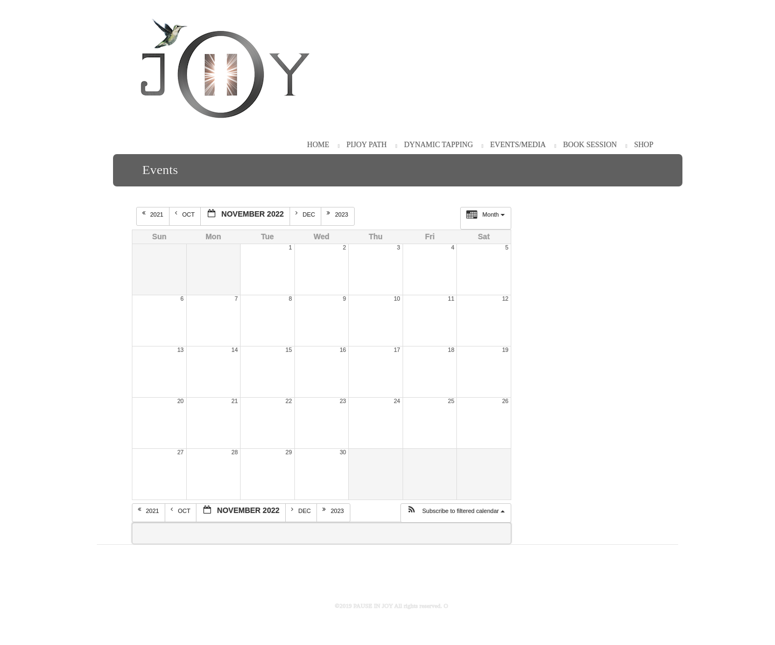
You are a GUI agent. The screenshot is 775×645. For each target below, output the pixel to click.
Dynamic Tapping (438, 145)
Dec (305, 214)
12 (505, 298)
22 (289, 401)
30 (343, 452)
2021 (153, 214)
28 (234, 452)
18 (451, 349)
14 (234, 349)
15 (289, 349)
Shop (643, 145)
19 (505, 349)
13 (180, 349)
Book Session (590, 145)
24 (397, 401)
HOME (318, 145)
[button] (455, 513)
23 (343, 401)
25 (451, 401)
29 (289, 452)
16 (343, 349)
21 (234, 401)
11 (451, 298)
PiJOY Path (367, 145)
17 (397, 349)
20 (180, 401)
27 (180, 452)
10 (397, 298)
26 (505, 401)
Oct (185, 214)
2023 (338, 214)
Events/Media (518, 145)
